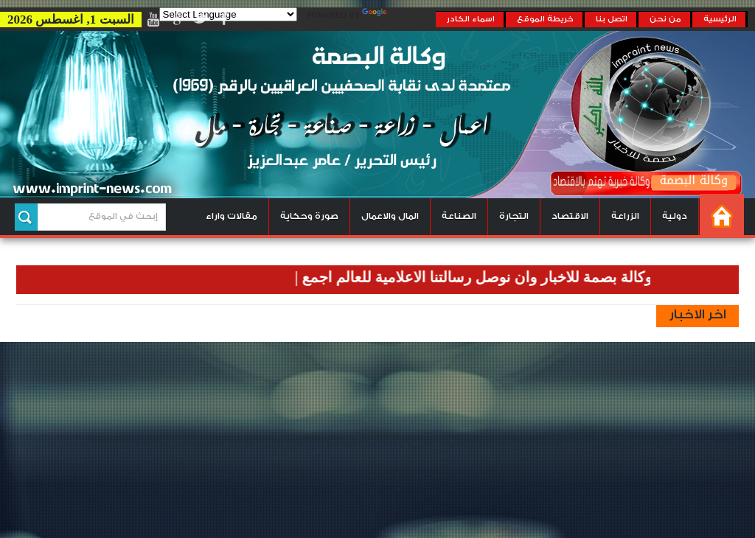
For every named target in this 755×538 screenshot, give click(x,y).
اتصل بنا (611, 19)
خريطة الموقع (545, 19)
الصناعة (459, 216)
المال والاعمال (390, 216)
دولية (674, 216)
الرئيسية (720, 19)
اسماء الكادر (471, 19)
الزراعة (625, 216)
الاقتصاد (570, 216)
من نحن (665, 19)
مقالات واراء (231, 216)
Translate (399, 15)
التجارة (514, 216)
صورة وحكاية (309, 216)
